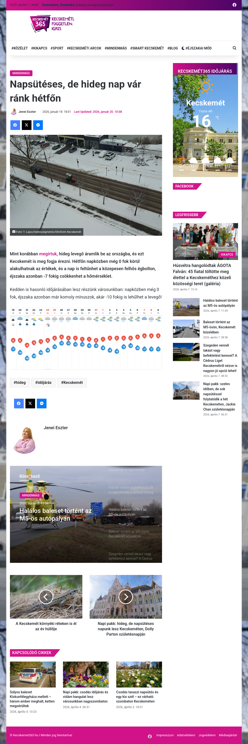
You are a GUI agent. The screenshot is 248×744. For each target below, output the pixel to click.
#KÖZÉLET (20, 48)
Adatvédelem (186, 735)
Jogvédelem (207, 735)
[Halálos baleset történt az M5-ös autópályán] (186, 307)
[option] (86, 514)
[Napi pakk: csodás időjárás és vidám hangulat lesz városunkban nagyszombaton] (86, 674)
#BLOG (172, 48)
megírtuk (48, 253)
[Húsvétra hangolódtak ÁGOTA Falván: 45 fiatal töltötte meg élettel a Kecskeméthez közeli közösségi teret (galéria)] (205, 241)
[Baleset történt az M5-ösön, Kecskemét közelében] (186, 329)
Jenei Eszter (56, 427)
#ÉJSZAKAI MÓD (196, 48)
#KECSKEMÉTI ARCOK (84, 48)
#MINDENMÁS (116, 48)
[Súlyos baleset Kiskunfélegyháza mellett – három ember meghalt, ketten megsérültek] (33, 674)
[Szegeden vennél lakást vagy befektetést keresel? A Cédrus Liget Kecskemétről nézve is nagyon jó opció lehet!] (186, 352)
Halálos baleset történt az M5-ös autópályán (56, 514)
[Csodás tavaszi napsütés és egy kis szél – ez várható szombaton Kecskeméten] (139, 674)
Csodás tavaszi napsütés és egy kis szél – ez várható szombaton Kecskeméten (137, 696)
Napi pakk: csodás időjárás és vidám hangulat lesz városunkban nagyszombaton (85, 696)
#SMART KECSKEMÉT (147, 48)
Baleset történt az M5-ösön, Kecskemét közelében (219, 327)
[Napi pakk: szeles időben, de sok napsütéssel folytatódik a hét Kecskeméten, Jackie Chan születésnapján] (186, 390)
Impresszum (165, 735)
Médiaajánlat (228, 735)
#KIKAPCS (39, 48)
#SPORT (57, 48)
